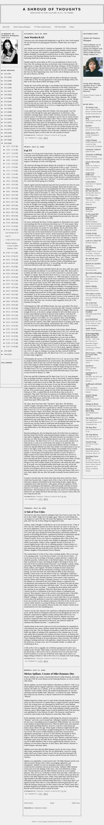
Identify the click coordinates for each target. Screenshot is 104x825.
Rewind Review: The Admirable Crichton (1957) (93, 360)
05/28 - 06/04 (11, 273)
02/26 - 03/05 (11, 319)
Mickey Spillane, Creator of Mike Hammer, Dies (12, 245)
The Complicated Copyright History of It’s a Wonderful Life (94, 422)
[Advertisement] (52, 19)
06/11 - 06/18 (11, 267)
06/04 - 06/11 (11, 270)
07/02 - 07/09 (11, 256)
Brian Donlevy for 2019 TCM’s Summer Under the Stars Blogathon (93, 323)
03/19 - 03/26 (11, 308)
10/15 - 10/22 (11, 184)
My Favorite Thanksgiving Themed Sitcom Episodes (93, 268)
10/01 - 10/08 (11, 191)
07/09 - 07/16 (11, 253)
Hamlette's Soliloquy (93, 198)
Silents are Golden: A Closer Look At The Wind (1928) (93, 168)
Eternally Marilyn (91, 243)
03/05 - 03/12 (11, 315)
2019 (6, 98)
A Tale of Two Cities (13, 240)
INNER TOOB (91, 233)
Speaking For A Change (91, 373)
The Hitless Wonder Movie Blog (93, 410)
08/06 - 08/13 (11, 219)
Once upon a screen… (94, 293)
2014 (6, 115)
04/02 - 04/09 (11, 301)
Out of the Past (91, 303)
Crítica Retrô (90, 182)
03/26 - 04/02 (11, 305)
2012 (6, 122)
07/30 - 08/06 (11, 223)
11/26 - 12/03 (11, 164)
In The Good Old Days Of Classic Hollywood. (92, 216)
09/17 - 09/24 (11, 198)
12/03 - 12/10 (11, 160)
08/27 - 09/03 (11, 209)
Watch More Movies (93, 449)
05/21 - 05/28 (11, 277)
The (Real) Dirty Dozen (93, 406)
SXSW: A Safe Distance (94, 330)
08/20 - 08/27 (11, 212)
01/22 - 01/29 (11, 336)
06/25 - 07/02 (11, 260)
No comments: (31, 138)
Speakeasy (89, 366)
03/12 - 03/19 (11, 312)
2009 (6, 133)
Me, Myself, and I (92, 259)
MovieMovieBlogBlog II (94, 274)
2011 (6, 126)
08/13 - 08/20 (11, 216)
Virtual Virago (91, 442)
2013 (6, 119)
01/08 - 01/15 (11, 343)
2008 (6, 136)
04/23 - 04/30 (11, 291)
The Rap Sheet (91, 427)
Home (72, 27)
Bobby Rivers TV (92, 133)
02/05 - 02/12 (11, 329)
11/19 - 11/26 (11, 167)
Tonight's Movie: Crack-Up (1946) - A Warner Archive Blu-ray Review (94, 253)
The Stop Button (92, 435)
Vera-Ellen (89, 211)
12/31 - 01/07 (11, 146)
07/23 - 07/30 (11, 226)
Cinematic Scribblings (94, 154)
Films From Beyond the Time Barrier (93, 190)
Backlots (89, 126)
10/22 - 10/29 (11, 181)
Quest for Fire (90, 151)
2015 (6, 112)
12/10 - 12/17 (11, 157)
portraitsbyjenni (92, 319)
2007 (6, 140)
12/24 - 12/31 (11, 150)
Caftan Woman (91, 140)
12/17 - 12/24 (11, 153)
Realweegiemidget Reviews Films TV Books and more (92, 335)
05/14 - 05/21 (11, 280)
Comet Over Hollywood (90, 174)
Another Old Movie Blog (93, 117)
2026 (6, 74)
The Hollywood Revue (94, 418)
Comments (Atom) (40, 808)
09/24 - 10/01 (11, 195)
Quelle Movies (91, 328)
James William (59, 821)
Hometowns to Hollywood (91, 208)
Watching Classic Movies (92, 457)
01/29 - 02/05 (11, 333)
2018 (6, 102)
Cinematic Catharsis (93, 149)
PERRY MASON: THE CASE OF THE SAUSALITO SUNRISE (94, 144)
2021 (6, 91)
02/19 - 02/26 (11, 322)
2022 (6, 88)
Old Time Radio (60, 27)
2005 (6, 351)
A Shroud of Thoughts (52, 9)
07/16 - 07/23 (11, 230)
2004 (6, 354)
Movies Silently (91, 286)
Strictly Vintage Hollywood (91, 396)
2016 (6, 108)
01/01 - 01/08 (11, 346)
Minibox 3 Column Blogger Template (42, 821)
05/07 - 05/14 (11, 284)
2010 (6, 129)
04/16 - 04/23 (11, 294)
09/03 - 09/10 (11, 205)
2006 (6, 143)
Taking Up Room (92, 404)
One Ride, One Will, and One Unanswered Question (94, 379)
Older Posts (76, 803)
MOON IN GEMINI (93, 264)
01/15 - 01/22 (11, 340)
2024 (6, 81)
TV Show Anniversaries (42, 27)
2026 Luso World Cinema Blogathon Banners (92, 390)
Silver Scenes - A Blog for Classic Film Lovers (94, 354)
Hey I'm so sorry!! (92, 260)
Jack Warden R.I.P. (12, 233)
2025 (6, 77)
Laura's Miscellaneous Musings (91, 247)
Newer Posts (28, 803)
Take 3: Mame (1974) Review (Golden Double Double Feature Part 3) (94, 111)
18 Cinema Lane (92, 107)
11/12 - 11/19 (11, 171)
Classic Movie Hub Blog (93, 163)
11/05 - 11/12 (11, 174)
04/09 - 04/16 (11, 298)
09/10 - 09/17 (11, 202)
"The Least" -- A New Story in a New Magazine (93, 202)
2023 (6, 84)
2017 (6, 105)
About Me (5, 27)
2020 (6, 95)
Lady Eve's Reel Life (93, 241)
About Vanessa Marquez (21, 27)
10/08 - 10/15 (11, 188)
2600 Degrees (68, 821)
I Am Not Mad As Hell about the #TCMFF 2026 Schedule (94, 298)
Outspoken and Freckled (91, 311)
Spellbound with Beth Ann (94, 385)
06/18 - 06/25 (11, 263)
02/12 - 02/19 (11, 326)
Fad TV (8, 236)
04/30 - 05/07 (11, 287)
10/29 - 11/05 (11, 178)
